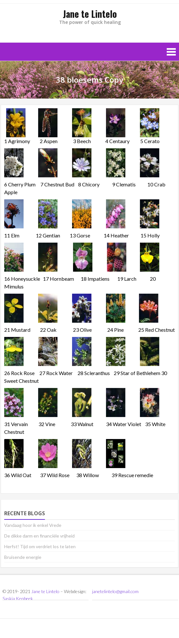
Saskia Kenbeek (18, 598)
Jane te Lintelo (45, 591)
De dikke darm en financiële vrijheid (39, 536)
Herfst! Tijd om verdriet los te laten (40, 546)
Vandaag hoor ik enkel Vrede (32, 525)
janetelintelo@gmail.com (115, 591)
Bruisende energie (22, 557)
